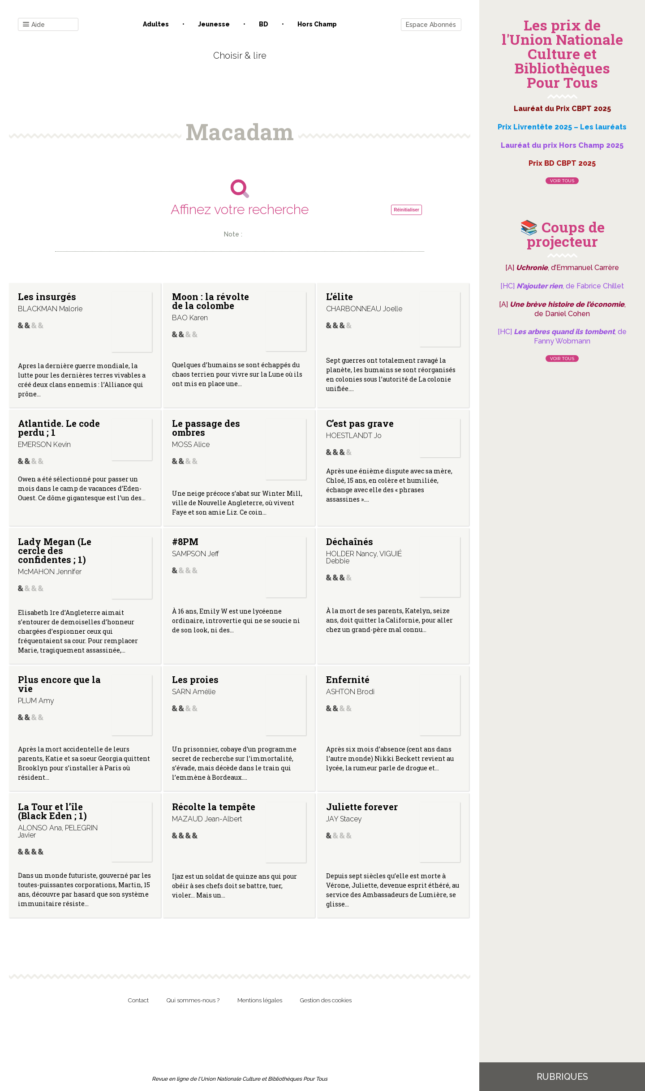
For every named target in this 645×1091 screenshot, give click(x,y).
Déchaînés (349, 541)
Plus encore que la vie (59, 684)
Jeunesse (214, 24)
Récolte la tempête (213, 806)
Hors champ (317, 24)
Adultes (156, 24)
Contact (138, 1000)
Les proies (195, 679)
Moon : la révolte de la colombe (210, 301)
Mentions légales (259, 1000)
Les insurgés (47, 296)
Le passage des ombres (206, 427)
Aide (34, 25)
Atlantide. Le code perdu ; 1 (59, 427)
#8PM (185, 541)
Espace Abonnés (431, 24)
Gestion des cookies (326, 1000)
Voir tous (562, 180)
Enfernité (348, 679)
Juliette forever (362, 806)
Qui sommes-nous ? (193, 1000)
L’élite (339, 296)
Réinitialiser (406, 209)
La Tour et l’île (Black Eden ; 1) (52, 811)
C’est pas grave (360, 423)
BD (263, 24)
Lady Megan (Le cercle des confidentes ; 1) (54, 550)
